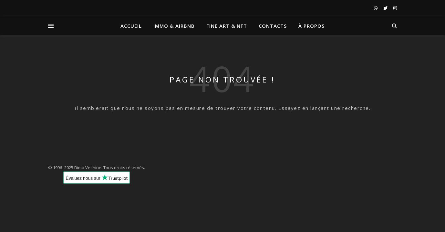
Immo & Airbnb (174, 26)
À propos (311, 26)
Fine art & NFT (226, 26)
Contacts (273, 26)
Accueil (131, 26)
